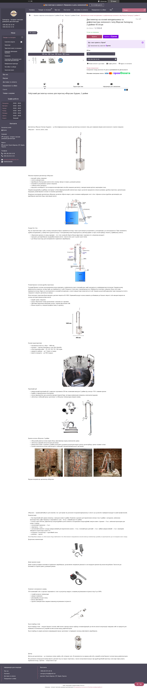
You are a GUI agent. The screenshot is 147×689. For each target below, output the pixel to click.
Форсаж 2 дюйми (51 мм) (72, 15)
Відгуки (5, 78)
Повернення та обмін (99, 10)
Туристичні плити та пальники (13, 48)
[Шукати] (144, 10)
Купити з (110, 37)
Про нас (57, 10)
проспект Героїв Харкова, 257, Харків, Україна (53, 676)
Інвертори (7, 45)
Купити (94, 37)
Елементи (7, 56)
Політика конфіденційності (95, 687)
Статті (5, 89)
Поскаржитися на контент (80, 687)
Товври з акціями (9, 93)
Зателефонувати (96, 5)
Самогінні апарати (10, 42)
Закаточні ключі (9, 70)
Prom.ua (82, 685)
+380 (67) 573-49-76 (46, 671)
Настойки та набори (10, 67)
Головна (32, 10)
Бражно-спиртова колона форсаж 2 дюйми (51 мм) (49, 15)
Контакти (67, 10)
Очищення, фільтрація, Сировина (11, 52)
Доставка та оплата (81, 10)
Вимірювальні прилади (11, 63)
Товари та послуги (44, 10)
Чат (139, 684)
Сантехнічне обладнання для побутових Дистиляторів (13, 59)
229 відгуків (103, 1)
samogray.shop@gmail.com (11, 159)
